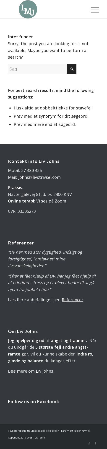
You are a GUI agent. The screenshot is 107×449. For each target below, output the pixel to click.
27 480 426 (31, 170)
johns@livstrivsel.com (39, 177)
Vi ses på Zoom (51, 201)
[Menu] (92, 9)
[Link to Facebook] (95, 443)
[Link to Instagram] (88, 443)
